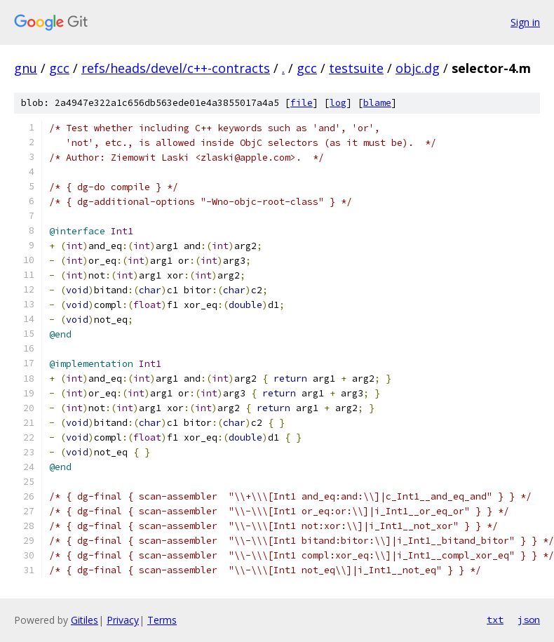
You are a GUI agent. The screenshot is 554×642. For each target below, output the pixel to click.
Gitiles (84, 620)
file (301, 103)
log (338, 103)
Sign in (525, 22)
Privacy (123, 620)
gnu (25, 68)
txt (495, 619)
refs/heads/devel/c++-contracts (175, 68)
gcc (59, 68)
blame (377, 103)
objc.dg (418, 68)
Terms (162, 620)
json (529, 619)
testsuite (356, 68)
